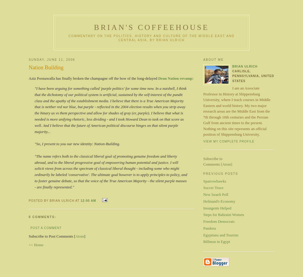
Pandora (209, 228)
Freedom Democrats (219, 221)
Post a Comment (46, 228)
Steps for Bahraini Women (223, 214)
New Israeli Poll (215, 194)
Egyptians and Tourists (220, 235)
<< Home (36, 245)
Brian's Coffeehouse (151, 27)
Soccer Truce (213, 187)
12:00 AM (88, 200)
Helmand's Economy (219, 201)
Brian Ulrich (244, 66)
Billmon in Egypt (216, 241)
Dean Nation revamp (175, 78)
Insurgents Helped (217, 208)
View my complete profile (228, 141)
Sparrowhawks (214, 181)
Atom (79, 236)
